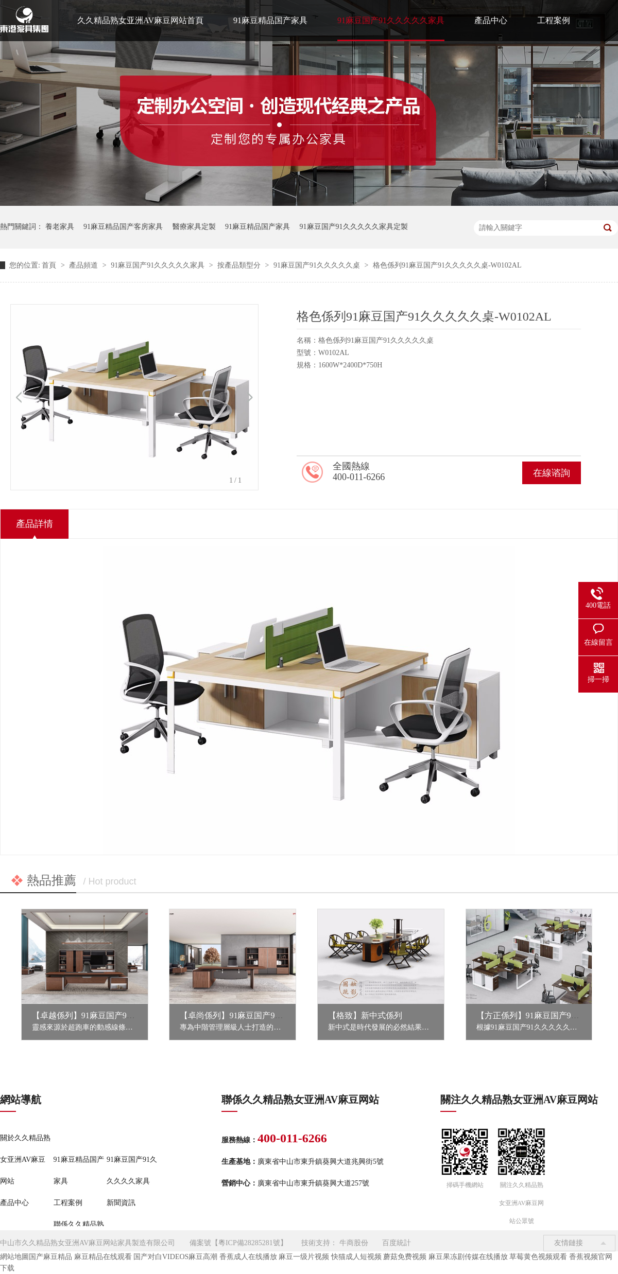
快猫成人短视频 (356, 1257)
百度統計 (396, 1243)
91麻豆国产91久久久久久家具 (390, 20)
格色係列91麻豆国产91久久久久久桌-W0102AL (447, 265)
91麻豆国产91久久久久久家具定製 (354, 227)
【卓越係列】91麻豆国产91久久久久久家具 (110, 1015)
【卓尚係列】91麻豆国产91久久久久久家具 (258, 1015)
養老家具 (59, 227)
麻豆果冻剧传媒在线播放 (468, 1257)
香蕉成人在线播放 (248, 1257)
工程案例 (553, 20)
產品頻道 (84, 265)
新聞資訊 (121, 1203)
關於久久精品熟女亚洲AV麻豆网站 (25, 1159)
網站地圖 (14, 1257)
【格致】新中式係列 (365, 1015)
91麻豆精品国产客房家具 (123, 227)
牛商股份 (353, 1243)
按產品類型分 (240, 265)
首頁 (50, 265)
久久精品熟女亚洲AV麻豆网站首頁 (140, 20)
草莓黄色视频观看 (538, 1257)
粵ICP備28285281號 (249, 1243)
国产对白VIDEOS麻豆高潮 (175, 1257)
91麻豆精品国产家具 (270, 20)
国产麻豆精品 (50, 1257)
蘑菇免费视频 (404, 1257)
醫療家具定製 (194, 227)
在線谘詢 (551, 473)
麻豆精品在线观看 (103, 1257)
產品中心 (490, 20)
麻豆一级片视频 (304, 1257)
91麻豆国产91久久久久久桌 (317, 265)
